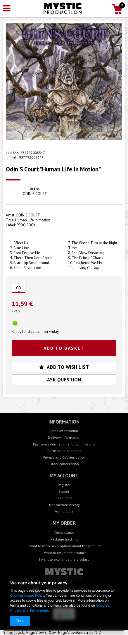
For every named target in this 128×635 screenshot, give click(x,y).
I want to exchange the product (64, 559)
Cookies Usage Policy (27, 595)
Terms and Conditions (64, 450)
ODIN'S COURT (35, 194)
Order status (64, 532)
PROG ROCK (26, 225)
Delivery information (64, 437)
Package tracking (64, 539)
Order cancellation (64, 464)
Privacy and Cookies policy (64, 457)
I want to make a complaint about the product (64, 545)
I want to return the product (64, 552)
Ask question (64, 379)
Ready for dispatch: (27, 331)
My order (64, 523)
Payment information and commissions (64, 444)
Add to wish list (64, 367)
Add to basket (64, 348)
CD (18, 287)
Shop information (64, 431)
